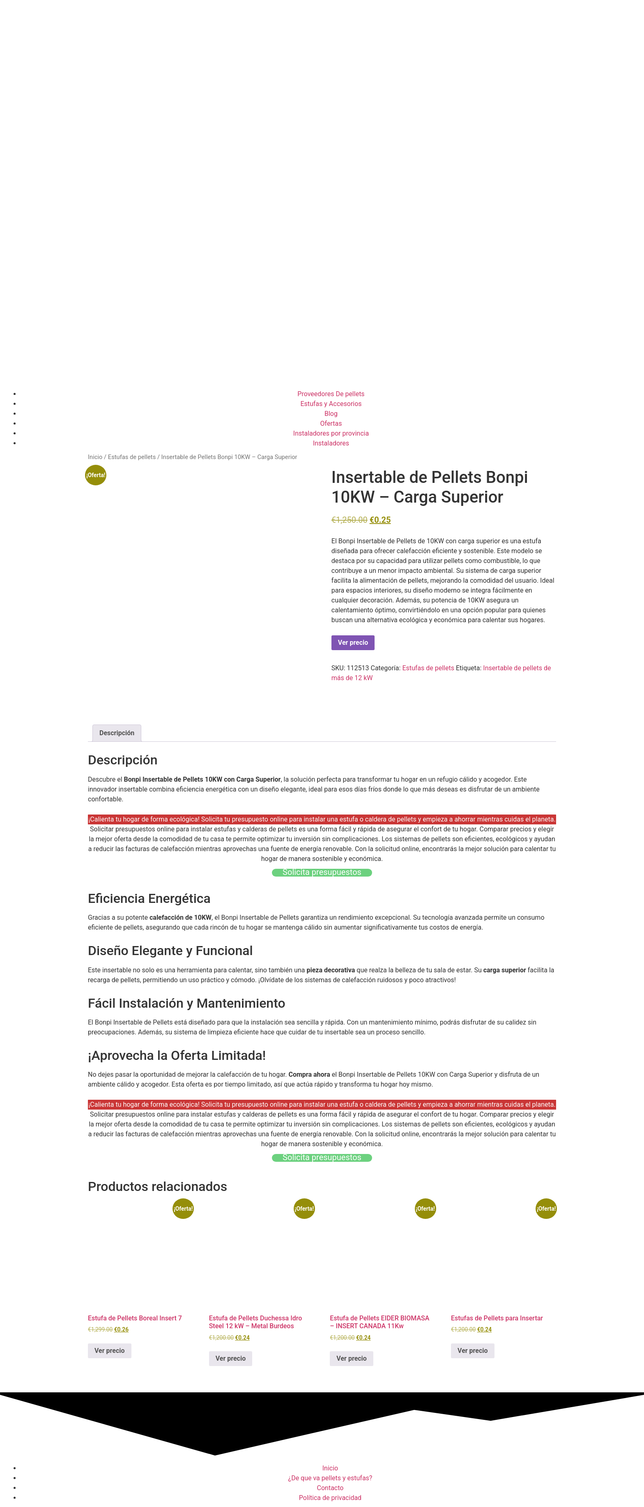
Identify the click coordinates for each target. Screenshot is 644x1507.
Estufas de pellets (132, 457)
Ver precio (353, 642)
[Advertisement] (322, 323)
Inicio (95, 457)
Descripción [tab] (116, 733)
